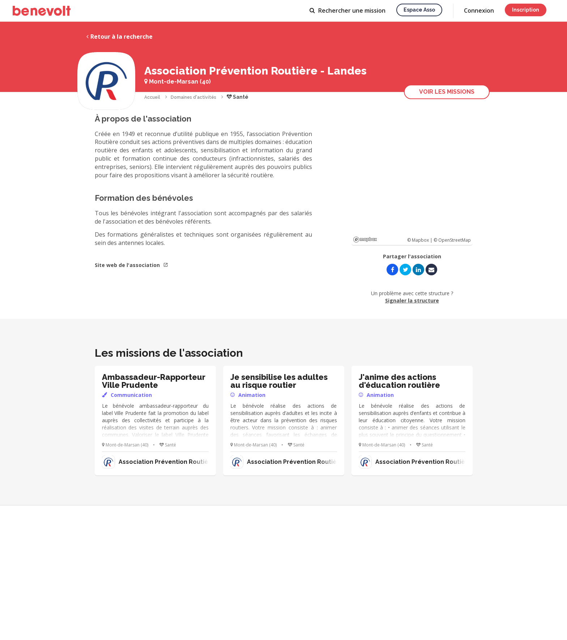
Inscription (525, 10)
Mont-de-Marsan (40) (177, 81)
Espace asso (419, 10)
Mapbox (365, 239)
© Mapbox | (420, 240)
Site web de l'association (131, 265)
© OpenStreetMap (452, 240)
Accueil (152, 97)
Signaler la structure (412, 300)
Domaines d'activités (193, 97)
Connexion (479, 10)
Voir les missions (446, 91)
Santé (237, 97)
